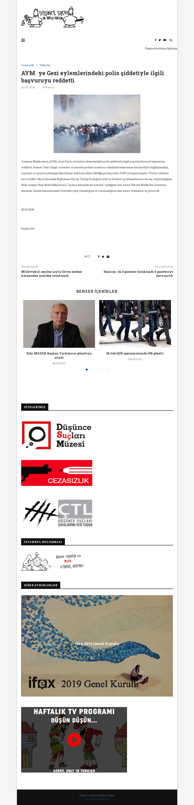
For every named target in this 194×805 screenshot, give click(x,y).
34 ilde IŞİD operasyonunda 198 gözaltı (135, 353)
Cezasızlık (27, 65)
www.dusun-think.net (97, 798)
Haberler (45, 65)
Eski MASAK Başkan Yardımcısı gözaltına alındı (59, 355)
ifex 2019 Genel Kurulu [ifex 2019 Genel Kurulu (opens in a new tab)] (97, 643)
